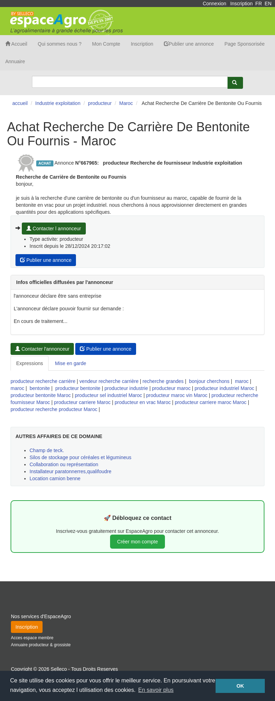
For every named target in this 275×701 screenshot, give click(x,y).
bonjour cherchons (209, 381)
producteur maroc (171, 388)
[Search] (130, 82)
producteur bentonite (77, 388)
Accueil (16, 44)
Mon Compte (106, 44)
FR (258, 3)
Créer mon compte (137, 541)
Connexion (214, 3)
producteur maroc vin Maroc (176, 395)
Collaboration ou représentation (64, 464)
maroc (242, 381)
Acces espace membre (32, 637)
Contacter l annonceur (53, 228)
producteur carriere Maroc (82, 402)
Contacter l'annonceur (42, 349)
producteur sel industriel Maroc (108, 395)
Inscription (241, 3)
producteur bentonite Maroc (41, 395)
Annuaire (15, 61)
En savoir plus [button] (156, 690)
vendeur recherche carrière (109, 381)
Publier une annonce (189, 44)
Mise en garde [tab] (70, 363)
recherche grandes (163, 381)
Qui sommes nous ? (60, 44)
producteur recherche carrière (43, 381)
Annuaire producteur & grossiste (41, 644)
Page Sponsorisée (244, 44)
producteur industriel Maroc (224, 388)
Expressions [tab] (29, 363)
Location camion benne (55, 478)
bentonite (40, 388)
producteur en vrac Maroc (143, 402)
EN (268, 3)
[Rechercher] (235, 83)
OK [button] (240, 686)
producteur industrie (126, 388)
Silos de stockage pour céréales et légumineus (81, 457)
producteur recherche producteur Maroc (54, 409)
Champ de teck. (47, 450)
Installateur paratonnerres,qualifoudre (70, 471)
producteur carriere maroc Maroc (211, 402)
